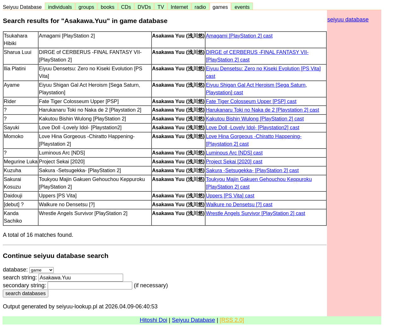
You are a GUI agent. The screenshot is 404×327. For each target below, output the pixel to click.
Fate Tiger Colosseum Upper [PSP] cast (251, 101)
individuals (60, 7)
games (220, 7)
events (242, 7)
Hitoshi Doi (153, 320)
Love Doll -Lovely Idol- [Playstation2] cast (252, 127)
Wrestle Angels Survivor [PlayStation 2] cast (255, 213)
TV (161, 7)
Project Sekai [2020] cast (234, 161)
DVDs (144, 7)
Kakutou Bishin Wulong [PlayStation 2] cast (255, 118)
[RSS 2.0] (232, 320)
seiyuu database (348, 19)
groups (86, 7)
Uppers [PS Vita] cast (230, 195)
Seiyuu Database (24, 7)
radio (200, 7)
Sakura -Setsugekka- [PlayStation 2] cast (252, 170)
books (107, 7)
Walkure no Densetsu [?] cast (239, 204)
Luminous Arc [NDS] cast (234, 152)
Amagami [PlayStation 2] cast (239, 35)
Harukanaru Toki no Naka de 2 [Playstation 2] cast (262, 110)
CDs (126, 7)
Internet (179, 7)
